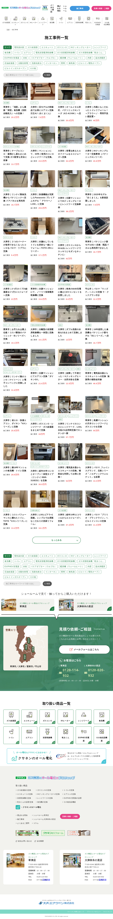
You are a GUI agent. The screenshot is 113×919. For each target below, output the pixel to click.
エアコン (28, 53)
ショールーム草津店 (41, 815)
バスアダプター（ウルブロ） (43, 58)
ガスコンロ (62, 47)
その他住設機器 (70, 802)
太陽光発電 (23, 63)
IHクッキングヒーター (81, 47)
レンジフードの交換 (45, 798)
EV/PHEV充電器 (12, 58)
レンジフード (100, 47)
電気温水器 (19, 47)
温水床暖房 (100, 58)
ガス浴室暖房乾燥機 (66, 53)
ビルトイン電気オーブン (89, 63)
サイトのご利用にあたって (76, 911)
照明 (63, 63)
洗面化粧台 (37, 63)
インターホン (51, 63)
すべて (7, 47)
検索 (48, 75)
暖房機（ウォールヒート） (72, 58)
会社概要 (40, 841)
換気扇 (72, 63)
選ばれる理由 (59, 8)
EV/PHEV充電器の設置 (73, 798)
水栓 (25, 58)
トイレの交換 (69, 790)
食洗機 (7, 53)
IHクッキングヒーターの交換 (48, 794)
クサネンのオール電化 (32, 807)
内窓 (90, 58)
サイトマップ (107, 911)
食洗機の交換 (42, 802)
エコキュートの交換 (25, 794)
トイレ (17, 53)
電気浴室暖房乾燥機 (44, 53)
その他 (33, 68)
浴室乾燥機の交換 (24, 798)
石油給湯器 (9, 63)
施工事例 (79, 8)
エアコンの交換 (70, 794)
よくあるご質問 (52, 8)
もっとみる (56, 540)
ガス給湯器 (33, 47)
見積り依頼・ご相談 (101, 8)
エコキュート (47, 47)
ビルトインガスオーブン (15, 68)
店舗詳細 (46, 880)
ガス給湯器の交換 (24, 790)
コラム (36, 823)
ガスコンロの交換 (44, 790)
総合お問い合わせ (25, 841)
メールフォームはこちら (84, 649)
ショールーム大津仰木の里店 (44, 819)
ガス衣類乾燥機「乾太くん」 (91, 53)
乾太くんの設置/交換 (25, 802)
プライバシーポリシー (94, 911)
